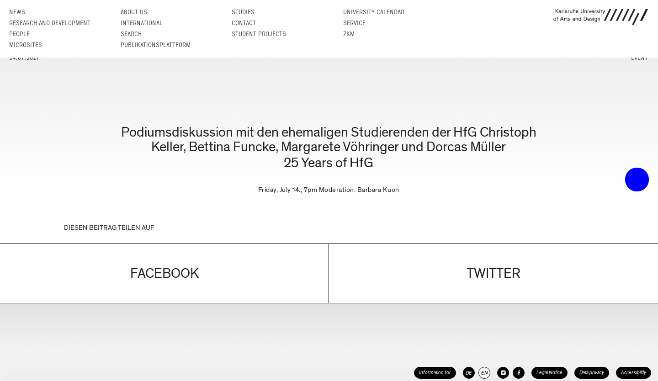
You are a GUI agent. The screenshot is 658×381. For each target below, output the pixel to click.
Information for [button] (435, 372)
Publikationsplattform (156, 45)
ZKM (349, 34)
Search (131, 34)
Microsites (25, 45)
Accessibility (633, 372)
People (19, 34)
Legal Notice (549, 372)
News (17, 12)
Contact (244, 23)
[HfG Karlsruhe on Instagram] (503, 373)
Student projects (259, 34)
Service (354, 23)
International (142, 23)
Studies (243, 12)
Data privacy (591, 372)
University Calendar (373, 12)
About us (134, 12)
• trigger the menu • (637, 179)
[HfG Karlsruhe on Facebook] (519, 373)
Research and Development (49, 23)
